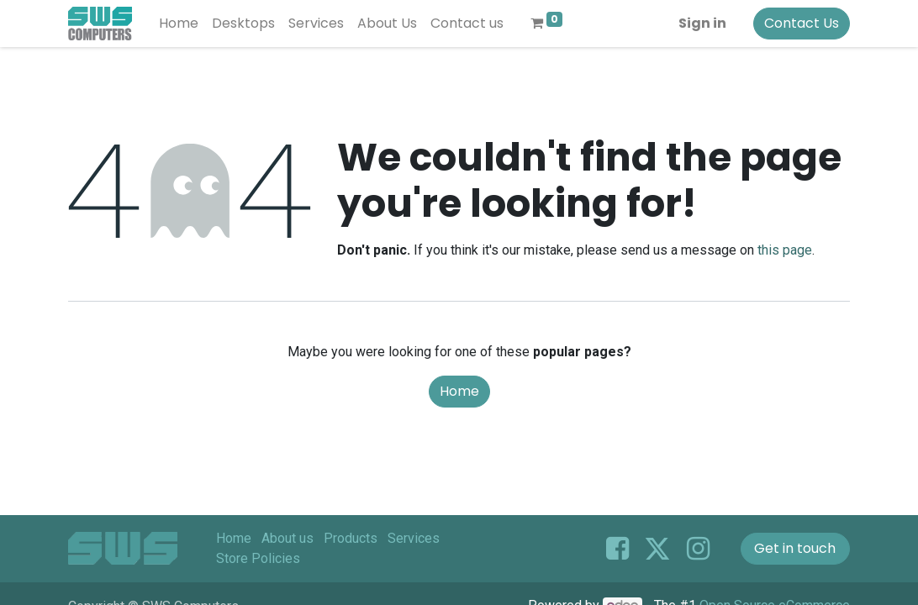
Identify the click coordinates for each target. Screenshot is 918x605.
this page (784, 250)
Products (350, 538)
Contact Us (801, 23)
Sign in (702, 23)
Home (459, 391)
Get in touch (795, 548)
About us (287, 538)
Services (414, 538)
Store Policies (258, 558)
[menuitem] (178, 23)
